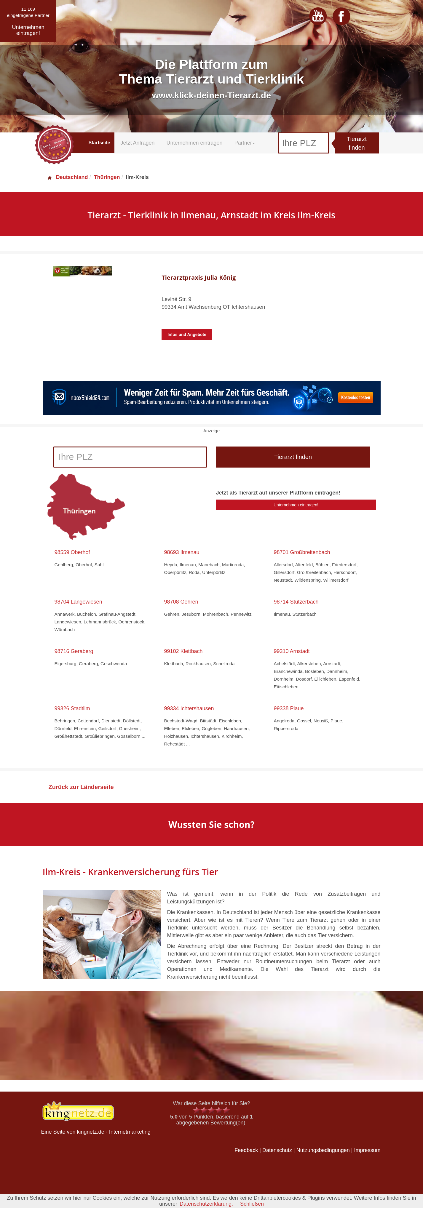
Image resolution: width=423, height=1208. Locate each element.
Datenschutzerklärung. (206, 1204)
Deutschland (67, 177)
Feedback (246, 1150)
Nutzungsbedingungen (323, 1150)
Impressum (367, 1150)
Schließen (252, 1204)
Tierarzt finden (357, 143)
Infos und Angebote (186, 334)
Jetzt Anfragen (137, 143)
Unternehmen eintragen (195, 143)
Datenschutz (277, 1150)
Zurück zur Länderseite (81, 787)
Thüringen (107, 177)
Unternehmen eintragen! (296, 505)
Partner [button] (244, 143)
